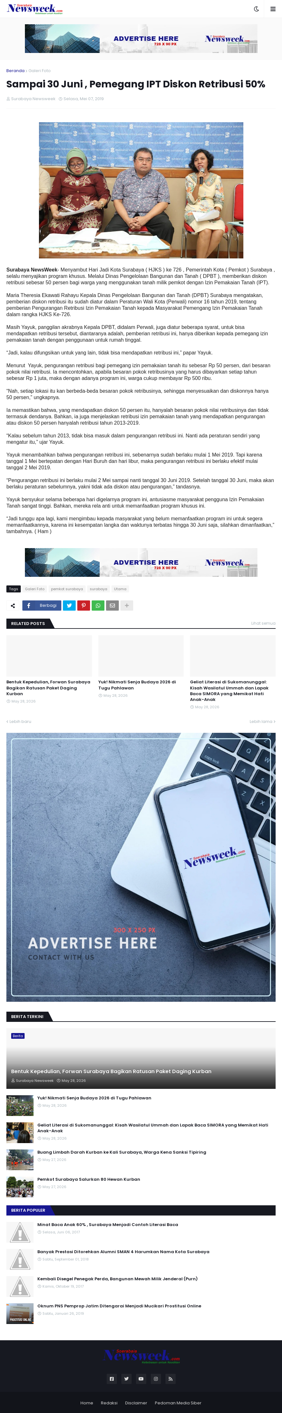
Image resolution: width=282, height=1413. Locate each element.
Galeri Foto (39, 71)
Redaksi (109, 1403)
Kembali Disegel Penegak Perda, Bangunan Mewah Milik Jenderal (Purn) (117, 1279)
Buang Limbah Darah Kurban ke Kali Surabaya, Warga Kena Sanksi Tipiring (121, 1152)
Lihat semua (263, 623)
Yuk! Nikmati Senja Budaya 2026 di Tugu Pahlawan (137, 685)
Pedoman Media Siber (178, 1403)
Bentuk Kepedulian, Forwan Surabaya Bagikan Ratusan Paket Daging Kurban (48, 687)
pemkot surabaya (67, 588)
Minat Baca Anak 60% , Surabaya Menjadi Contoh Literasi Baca (107, 1225)
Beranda (15, 71)
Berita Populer (28, 1210)
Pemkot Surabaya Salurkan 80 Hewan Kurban (88, 1179)
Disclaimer (136, 1403)
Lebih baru (20, 721)
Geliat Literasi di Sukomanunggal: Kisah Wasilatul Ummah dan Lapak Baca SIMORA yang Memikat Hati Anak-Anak (229, 691)
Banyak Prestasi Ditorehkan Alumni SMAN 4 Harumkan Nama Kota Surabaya (123, 1252)
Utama (120, 588)
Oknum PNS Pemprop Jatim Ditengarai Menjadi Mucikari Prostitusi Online (119, 1306)
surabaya (98, 588)
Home (86, 1403)
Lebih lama (261, 721)
